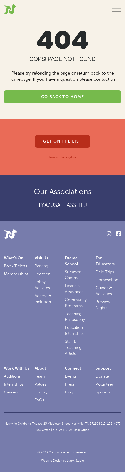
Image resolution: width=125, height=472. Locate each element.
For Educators (105, 261)
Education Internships (74, 330)
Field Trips (105, 272)
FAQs (39, 400)
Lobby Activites (42, 285)
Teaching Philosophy (75, 317)
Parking (41, 266)
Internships (13, 384)
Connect (73, 368)
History (41, 392)
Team (40, 376)
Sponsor (103, 392)
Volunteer (104, 384)
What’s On (13, 258)
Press (70, 384)
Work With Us (16, 368)
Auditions (12, 376)
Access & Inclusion (43, 299)
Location (42, 274)
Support (103, 368)
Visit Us (41, 258)
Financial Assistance (74, 289)
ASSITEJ (77, 205)
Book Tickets (15, 266)
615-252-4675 (111, 423)
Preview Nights (103, 305)
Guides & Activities (104, 291)
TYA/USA (49, 205)
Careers (11, 392)
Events (71, 376)
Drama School (71, 261)
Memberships (16, 274)
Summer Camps (73, 275)
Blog (69, 392)
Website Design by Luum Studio (62, 460)
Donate (102, 376)
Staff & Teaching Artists (73, 347)
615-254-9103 (63, 430)
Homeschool (107, 280)
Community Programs (76, 303)
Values (40, 384)
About (40, 368)
